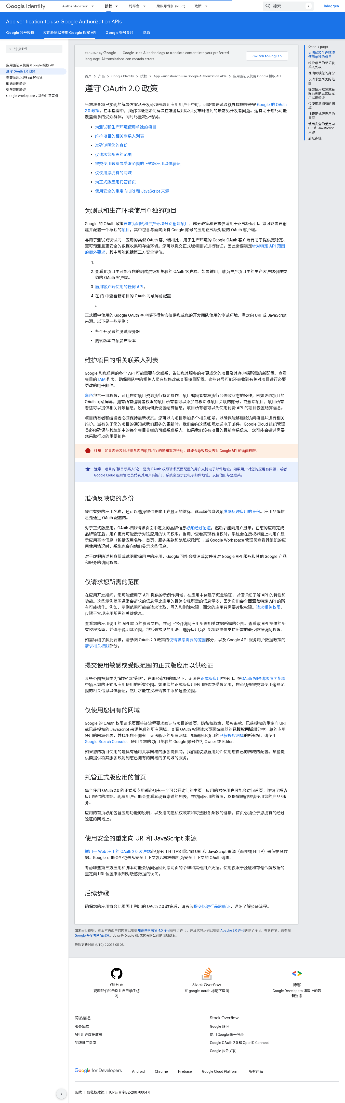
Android (138, 1071)
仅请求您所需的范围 (113, 154)
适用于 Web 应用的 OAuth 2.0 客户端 (118, 851)
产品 (101, 76)
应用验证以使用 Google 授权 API (257, 76)
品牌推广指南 (85, 1043)
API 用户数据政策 (88, 1035)
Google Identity (122, 76)
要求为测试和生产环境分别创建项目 (156, 223)
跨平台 (134, 6)
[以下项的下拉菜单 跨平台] (146, 6)
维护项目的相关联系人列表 (119, 136)
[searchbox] (34, 49)
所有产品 (256, 1071)
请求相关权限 (268, 607)
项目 (126, 229)
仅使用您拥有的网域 (113, 172)
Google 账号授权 (20, 32)
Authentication (75, 6)
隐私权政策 (95, 1092)
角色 (89, 395)
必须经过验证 (198, 528)
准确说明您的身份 (111, 145)
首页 (88, 76)
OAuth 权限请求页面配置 (263, 678)
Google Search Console (106, 741)
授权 (143, 76)
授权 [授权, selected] (108, 6)
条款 (78, 1092)
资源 (146, 32)
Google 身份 (219, 1026)
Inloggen (331, 6)
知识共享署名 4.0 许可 (154, 930)
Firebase (185, 1071)
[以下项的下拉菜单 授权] (118, 6)
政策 (198, 6)
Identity (25, 6)
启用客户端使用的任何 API (119, 286)
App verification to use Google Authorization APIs (64, 22)
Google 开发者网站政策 (92, 935)
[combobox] (288, 6)
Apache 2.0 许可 (232, 930)
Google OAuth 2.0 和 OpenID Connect (239, 1043)
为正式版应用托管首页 (115, 182)
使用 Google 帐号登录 (227, 1035)
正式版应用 (211, 678)
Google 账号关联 (119, 32)
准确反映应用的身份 (241, 511)
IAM (101, 379)
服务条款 (82, 1026)
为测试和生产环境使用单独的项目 (125, 127)
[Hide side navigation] (61, 1094)
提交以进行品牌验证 (212, 906)
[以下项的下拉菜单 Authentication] (94, 6)
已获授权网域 (231, 735)
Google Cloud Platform (220, 1071)
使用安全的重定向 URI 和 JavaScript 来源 (132, 191)
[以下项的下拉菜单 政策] (208, 6)
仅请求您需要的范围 (187, 639)
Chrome (161, 1071)
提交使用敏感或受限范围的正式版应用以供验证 (138, 163)
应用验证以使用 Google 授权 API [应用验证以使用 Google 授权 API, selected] (69, 32)
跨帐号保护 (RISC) (170, 6)
